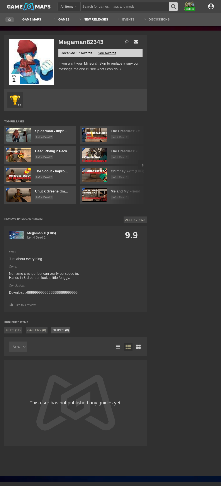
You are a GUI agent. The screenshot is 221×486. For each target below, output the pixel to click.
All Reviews (135, 220)
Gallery (36, 330)
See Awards (107, 53)
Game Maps (31, 19)
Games (64, 19)
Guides (61, 330)
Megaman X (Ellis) (41, 233)
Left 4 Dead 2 (44, 137)
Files (13, 330)
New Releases (96, 19)
